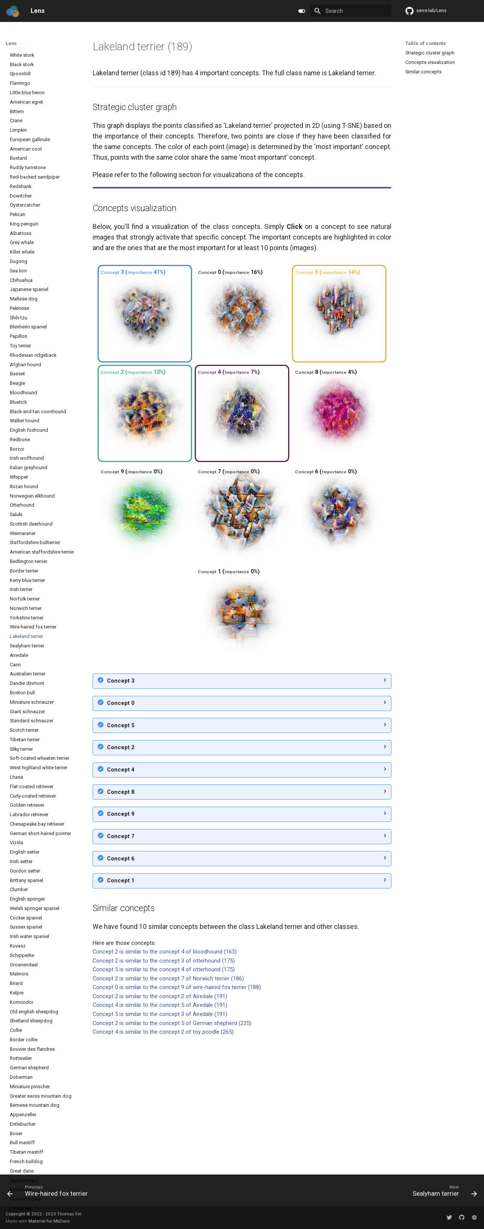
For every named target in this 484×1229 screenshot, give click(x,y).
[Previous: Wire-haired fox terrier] (50, 1193)
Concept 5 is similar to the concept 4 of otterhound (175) (164, 1099)
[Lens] (12, 11)
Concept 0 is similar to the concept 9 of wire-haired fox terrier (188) (177, 1117)
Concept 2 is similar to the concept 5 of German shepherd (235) (172, 1153)
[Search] (350, 11)
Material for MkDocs (49, 1221)
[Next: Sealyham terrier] (442, 1193)
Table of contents (425, 43)
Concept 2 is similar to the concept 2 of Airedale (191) (160, 1126)
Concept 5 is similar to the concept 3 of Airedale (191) (160, 1143)
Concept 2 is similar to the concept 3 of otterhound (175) (164, 1090)
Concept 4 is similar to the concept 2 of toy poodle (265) (163, 1161)
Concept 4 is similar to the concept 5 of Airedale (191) (160, 1134)
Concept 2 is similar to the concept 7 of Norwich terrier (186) (168, 1108)
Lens (11, 43)
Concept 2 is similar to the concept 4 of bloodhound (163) (165, 1081)
